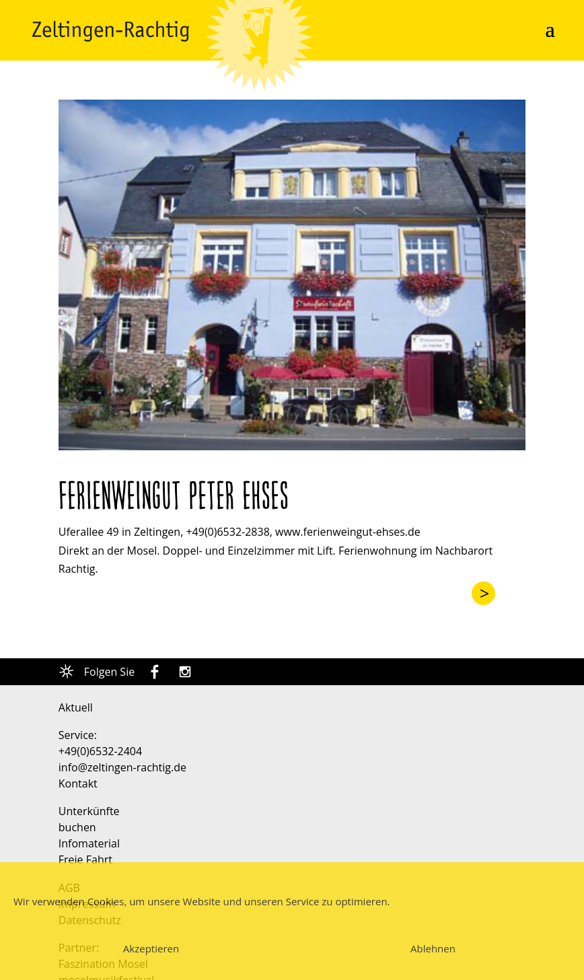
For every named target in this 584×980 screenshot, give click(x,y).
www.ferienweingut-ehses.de (348, 531)
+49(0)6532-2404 (100, 751)
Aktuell (76, 707)
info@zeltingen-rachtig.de (122, 767)
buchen (77, 827)
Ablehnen (432, 948)
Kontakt (78, 783)
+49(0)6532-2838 (227, 531)
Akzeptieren (151, 948)
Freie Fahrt (85, 859)
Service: (78, 735)
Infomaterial (89, 843)
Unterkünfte (89, 811)
